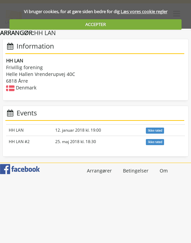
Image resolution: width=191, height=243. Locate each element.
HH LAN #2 (19, 141)
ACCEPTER (95, 24)
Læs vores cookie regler (144, 11)
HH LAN (16, 130)
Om (164, 170)
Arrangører (99, 170)
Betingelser (136, 170)
